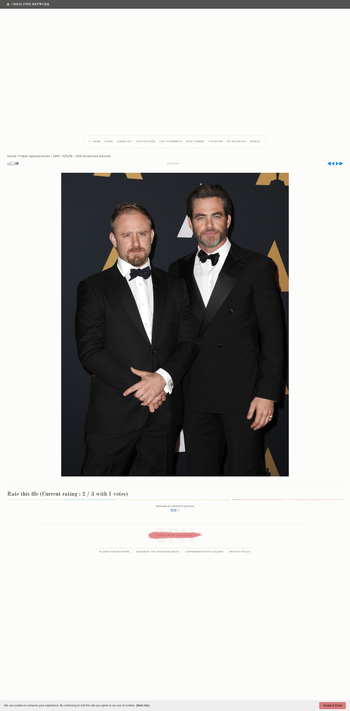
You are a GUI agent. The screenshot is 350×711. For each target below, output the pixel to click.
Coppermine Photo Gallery (204, 551)
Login (108, 141)
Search (255, 141)
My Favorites (236, 141)
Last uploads (146, 141)
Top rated (215, 141)
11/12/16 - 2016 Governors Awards (86, 156)
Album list (124, 141)
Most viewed (195, 141)
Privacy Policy (240, 551)
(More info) (142, 705)
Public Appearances (34, 156)
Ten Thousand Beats (164, 551)
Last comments (171, 141)
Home (96, 141)
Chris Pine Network (28, 4)
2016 (56, 156)
